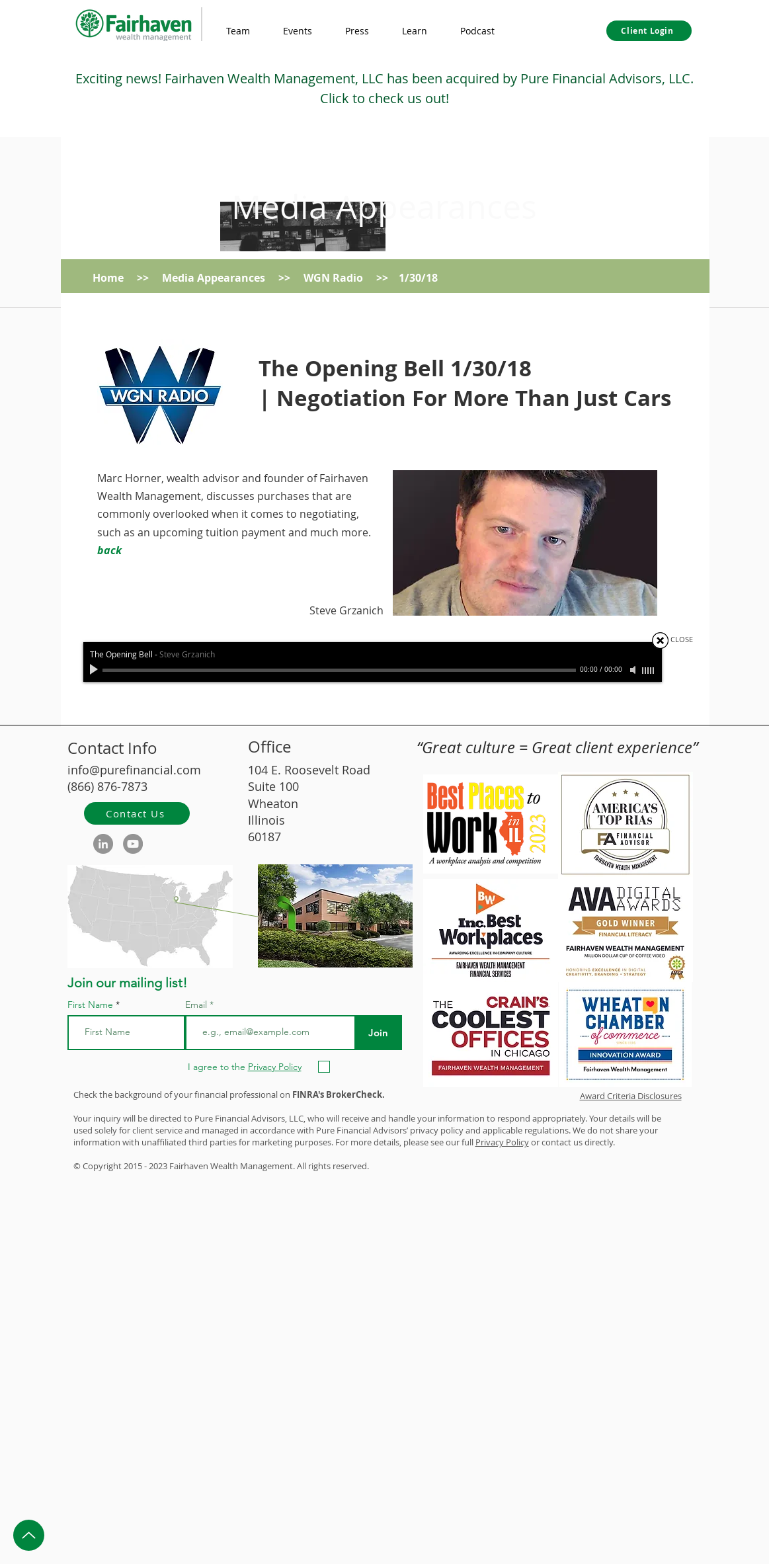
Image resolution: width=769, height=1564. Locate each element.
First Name (90, 1004)
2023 (158, 1166)
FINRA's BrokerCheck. (338, 1094)
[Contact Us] (137, 813)
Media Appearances (384, 207)
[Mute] (634, 670)
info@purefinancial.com (134, 770)
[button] (414, 31)
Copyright (102, 1166)
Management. (267, 1166)
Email (197, 1004)
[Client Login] (649, 31)
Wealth (224, 1166)
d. (365, 1166)
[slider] (648, 670)
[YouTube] (133, 844)
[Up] (28, 1535)
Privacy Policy (502, 1142)
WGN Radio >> (351, 277)
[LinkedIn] (103, 844)
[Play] (95, 670)
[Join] (378, 1032)
